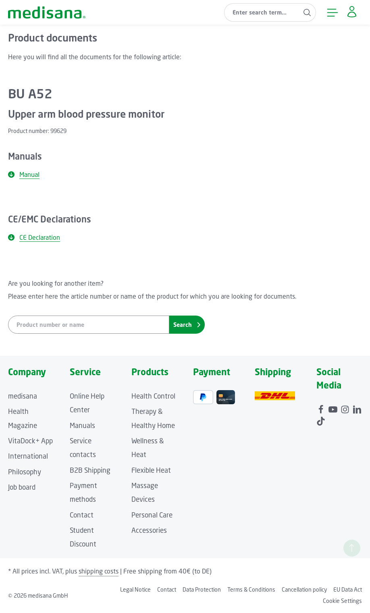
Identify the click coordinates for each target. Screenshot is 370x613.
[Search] (306, 12)
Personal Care (152, 514)
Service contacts (83, 447)
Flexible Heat (151, 470)
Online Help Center (87, 402)
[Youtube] (333, 408)
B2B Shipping (90, 470)
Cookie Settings (342, 601)
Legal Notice (135, 589)
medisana (22, 396)
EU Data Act (347, 589)
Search (186, 324)
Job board (21, 487)
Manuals (82, 425)
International (28, 456)
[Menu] (331, 12)
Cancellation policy (304, 589)
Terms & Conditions (251, 589)
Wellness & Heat (147, 447)
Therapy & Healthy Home (153, 418)
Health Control (153, 396)
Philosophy (24, 471)
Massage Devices (144, 492)
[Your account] (351, 12)
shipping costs (98, 571)
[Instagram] (346, 408)
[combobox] (260, 12)
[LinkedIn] (357, 408)
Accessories (149, 530)
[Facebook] (321, 408)
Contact (82, 514)
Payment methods (83, 492)
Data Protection (202, 589)
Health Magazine (22, 418)
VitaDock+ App (30, 440)
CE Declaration (34, 237)
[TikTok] (320, 419)
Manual (23, 174)
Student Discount (83, 537)
